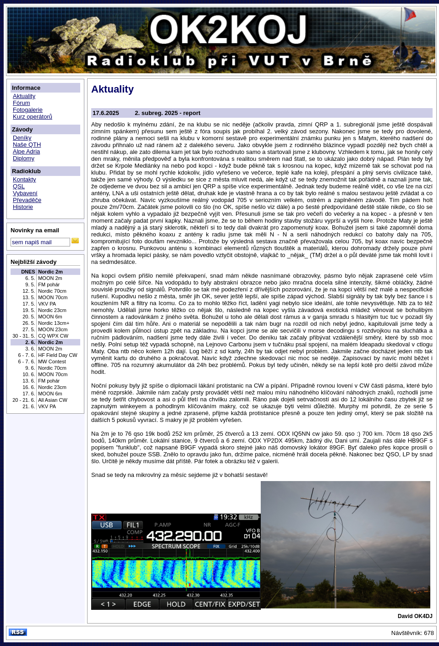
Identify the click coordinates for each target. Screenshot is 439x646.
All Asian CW (52, 400)
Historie (23, 206)
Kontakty (24, 179)
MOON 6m (50, 316)
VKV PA (47, 304)
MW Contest (52, 361)
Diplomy (23, 158)
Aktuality (24, 96)
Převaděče (27, 200)
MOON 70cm (52, 297)
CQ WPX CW (53, 336)
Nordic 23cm (52, 310)
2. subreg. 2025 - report (167, 112)
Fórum (21, 102)
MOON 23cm (52, 329)
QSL (19, 186)
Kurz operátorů (32, 116)
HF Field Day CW (57, 355)
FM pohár (49, 284)
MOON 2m (50, 278)
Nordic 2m (50, 271)
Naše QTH (27, 144)
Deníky (22, 137)
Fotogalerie (28, 109)
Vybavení (25, 193)
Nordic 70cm (52, 291)
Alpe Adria (26, 151)
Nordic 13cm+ (53, 323)
